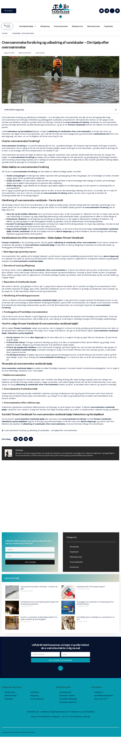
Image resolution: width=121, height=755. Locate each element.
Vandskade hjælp (27, 26)
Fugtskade (108, 26)
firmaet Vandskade (76, 125)
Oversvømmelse (61, 26)
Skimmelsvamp (93, 26)
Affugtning (45, 26)
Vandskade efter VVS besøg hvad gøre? (91, 587)
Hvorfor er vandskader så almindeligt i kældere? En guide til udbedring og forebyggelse (39, 618)
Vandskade (16, 33)
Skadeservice (77, 26)
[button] (116, 110)
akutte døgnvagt (111, 256)
